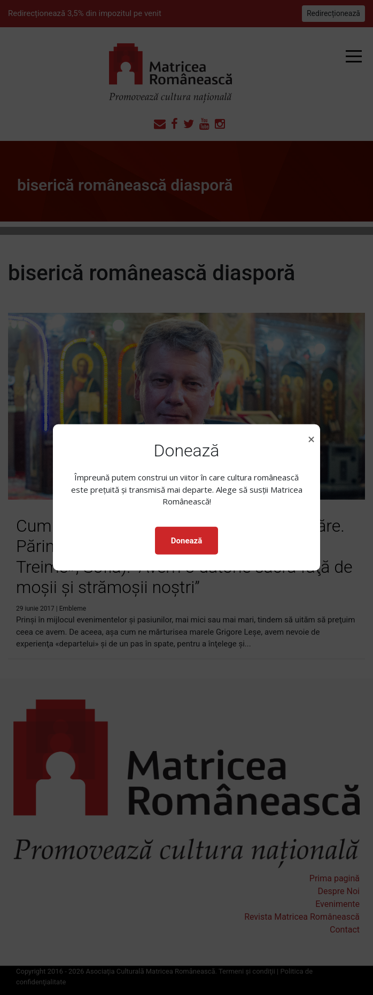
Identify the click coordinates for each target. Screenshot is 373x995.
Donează (186, 541)
